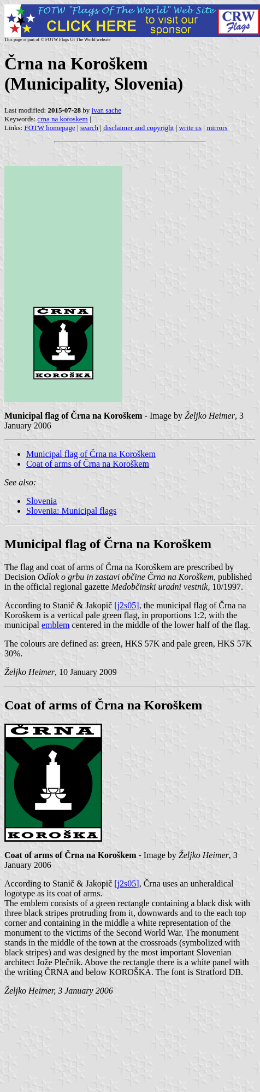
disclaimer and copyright (138, 128)
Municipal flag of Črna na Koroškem (91, 454)
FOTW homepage (49, 128)
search (89, 128)
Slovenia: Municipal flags (71, 510)
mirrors (216, 128)
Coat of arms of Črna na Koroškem (87, 463)
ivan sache (107, 110)
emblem (56, 625)
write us (190, 128)
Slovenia (41, 501)
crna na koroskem (62, 119)
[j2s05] (126, 605)
